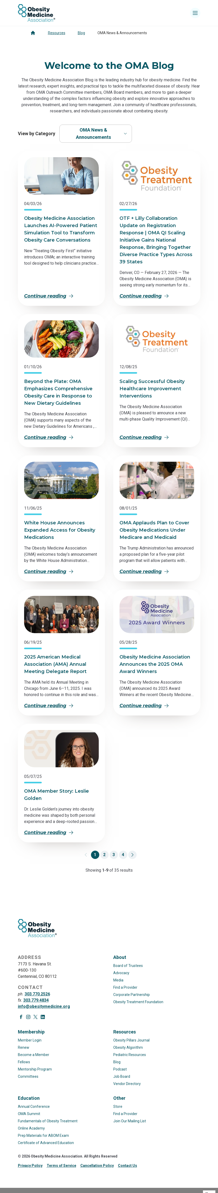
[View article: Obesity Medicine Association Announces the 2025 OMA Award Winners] (156, 614)
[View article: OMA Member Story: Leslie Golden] (61, 748)
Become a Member (33, 1055)
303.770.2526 (37, 994)
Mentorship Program (35, 1069)
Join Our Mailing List (129, 1121)
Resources (56, 33)
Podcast (120, 1069)
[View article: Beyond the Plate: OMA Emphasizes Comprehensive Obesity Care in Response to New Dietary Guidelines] (61, 339)
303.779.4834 (36, 1000)
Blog (81, 33)
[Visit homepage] (36, 13)
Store (117, 1106)
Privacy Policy (30, 1165)
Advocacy (121, 973)
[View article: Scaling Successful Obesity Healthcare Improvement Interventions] (156, 339)
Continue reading (49, 296)
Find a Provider (125, 987)
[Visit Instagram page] (28, 1017)
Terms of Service (61, 1165)
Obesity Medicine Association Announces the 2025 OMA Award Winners (154, 664)
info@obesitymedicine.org (44, 1006)
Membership (31, 1032)
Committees (28, 1076)
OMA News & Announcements (101, 133)
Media (118, 980)
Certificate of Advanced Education (46, 1143)
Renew (23, 1047)
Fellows (24, 1062)
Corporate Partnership (131, 995)
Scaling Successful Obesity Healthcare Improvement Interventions (152, 389)
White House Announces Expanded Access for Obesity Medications (59, 530)
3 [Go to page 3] (113, 854)
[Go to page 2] (132, 855)
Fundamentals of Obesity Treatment (48, 1121)
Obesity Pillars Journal (131, 1040)
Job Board (121, 1076)
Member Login (29, 1040)
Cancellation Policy (97, 1165)
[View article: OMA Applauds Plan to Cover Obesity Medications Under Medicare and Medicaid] (156, 480)
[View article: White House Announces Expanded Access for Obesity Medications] (61, 480)
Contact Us (127, 1165)
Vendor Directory (127, 1084)
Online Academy (31, 1128)
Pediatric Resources (129, 1055)
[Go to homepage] (33, 32)
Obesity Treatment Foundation (138, 1002)
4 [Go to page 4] (123, 854)
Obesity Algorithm (128, 1047)
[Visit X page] (35, 1017)
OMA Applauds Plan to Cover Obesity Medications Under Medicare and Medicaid (154, 530)
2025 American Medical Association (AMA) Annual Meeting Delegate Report (55, 664)
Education (29, 1098)
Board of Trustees (128, 966)
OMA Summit (29, 1114)
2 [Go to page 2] (104, 854)
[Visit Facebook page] (21, 1017)
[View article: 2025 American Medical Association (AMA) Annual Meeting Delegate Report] (61, 614)
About (119, 957)
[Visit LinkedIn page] (43, 1017)
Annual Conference (34, 1106)
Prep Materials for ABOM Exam (43, 1135)
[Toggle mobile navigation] (195, 13)
